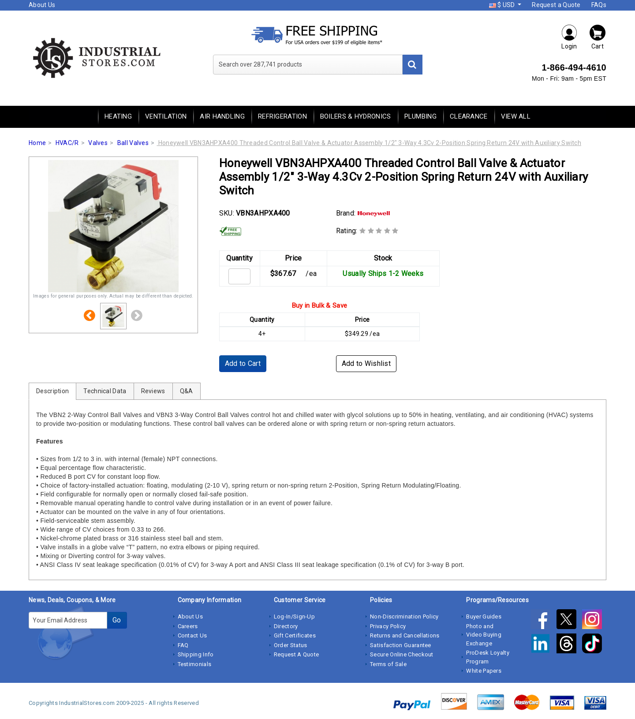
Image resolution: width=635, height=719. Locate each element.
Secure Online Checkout (401, 654)
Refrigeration (282, 116)
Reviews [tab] (153, 391)
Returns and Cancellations (405, 635)
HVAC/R (67, 142)
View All (515, 116)
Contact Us (192, 635)
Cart (597, 37)
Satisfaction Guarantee (400, 645)
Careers (188, 626)
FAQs (598, 4)
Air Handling (222, 116)
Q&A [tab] (186, 391)
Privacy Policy (388, 626)
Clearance (469, 116)
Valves (98, 142)
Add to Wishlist (366, 363)
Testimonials (195, 664)
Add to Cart (243, 363)
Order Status (290, 645)
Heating (118, 116)
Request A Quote (296, 654)
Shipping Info (196, 654)
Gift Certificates (295, 635)
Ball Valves (133, 142)
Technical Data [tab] (104, 391)
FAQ (183, 645)
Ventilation (166, 116)
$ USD (502, 4)
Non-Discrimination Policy (404, 616)
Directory (286, 626)
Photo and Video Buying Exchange (483, 635)
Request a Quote (556, 4)
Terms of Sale (388, 664)
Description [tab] (52, 391)
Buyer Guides (483, 616)
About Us (42, 4)
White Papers (483, 670)
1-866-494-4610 (574, 67)
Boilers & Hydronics (355, 116)
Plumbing (420, 116)
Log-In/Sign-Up (294, 616)
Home (37, 142)
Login (569, 37)
